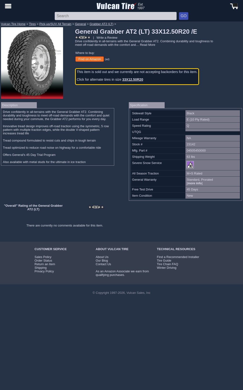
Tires (32, 24)
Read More (147, 45)
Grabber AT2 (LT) (101, 24)
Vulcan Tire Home (13, 24)
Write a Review (107, 37)
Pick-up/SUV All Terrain (55, 24)
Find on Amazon (89, 59)
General (80, 24)
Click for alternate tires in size (110, 79)
